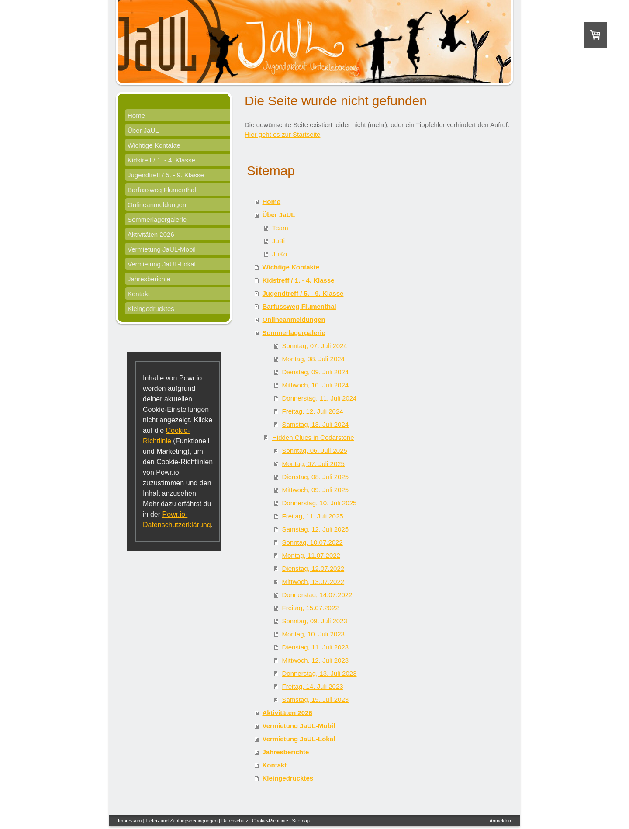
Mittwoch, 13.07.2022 (313, 581)
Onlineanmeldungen (294, 319)
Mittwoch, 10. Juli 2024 (315, 385)
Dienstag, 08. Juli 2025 (315, 476)
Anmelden (500, 820)
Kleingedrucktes (288, 778)
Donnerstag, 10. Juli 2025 (319, 503)
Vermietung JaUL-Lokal (299, 739)
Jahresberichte (286, 752)
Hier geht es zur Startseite (282, 134)
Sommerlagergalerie (294, 332)
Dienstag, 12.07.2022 (313, 568)
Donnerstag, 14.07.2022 (317, 594)
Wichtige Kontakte (291, 267)
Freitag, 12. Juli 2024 (312, 411)
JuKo (279, 254)
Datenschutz (234, 820)
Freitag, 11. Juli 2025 (312, 516)
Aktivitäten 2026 (287, 712)
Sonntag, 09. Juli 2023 (314, 621)
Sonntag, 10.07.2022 (312, 542)
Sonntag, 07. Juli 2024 (314, 345)
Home (272, 201)
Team (280, 227)
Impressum (130, 820)
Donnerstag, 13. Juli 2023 (319, 673)
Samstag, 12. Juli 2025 (315, 529)
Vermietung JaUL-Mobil (299, 725)
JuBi (278, 241)
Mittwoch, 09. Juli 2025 (315, 490)
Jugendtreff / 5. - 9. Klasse (303, 293)
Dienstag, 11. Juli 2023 (315, 647)
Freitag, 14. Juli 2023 (312, 686)
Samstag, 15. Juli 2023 (315, 699)
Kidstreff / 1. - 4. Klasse (299, 280)
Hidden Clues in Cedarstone (313, 437)
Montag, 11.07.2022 (311, 555)
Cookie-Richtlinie (270, 820)
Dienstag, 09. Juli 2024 (315, 372)
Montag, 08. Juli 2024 (313, 359)
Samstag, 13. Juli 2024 (315, 424)
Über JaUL (279, 214)
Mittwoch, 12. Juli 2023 (315, 660)
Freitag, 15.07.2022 (310, 607)
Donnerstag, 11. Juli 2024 (319, 398)
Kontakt (275, 765)
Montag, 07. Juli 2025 (313, 463)
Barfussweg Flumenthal (299, 306)
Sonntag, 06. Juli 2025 (314, 450)
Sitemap (301, 820)
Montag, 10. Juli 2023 (313, 634)
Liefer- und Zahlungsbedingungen (181, 820)
